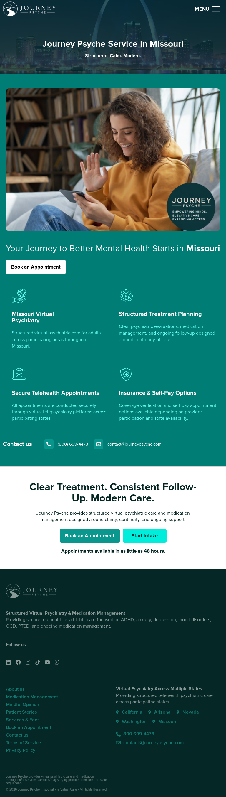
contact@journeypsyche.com (134, 444)
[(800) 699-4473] (49, 444)
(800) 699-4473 (73, 444)
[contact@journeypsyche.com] (98, 444)
